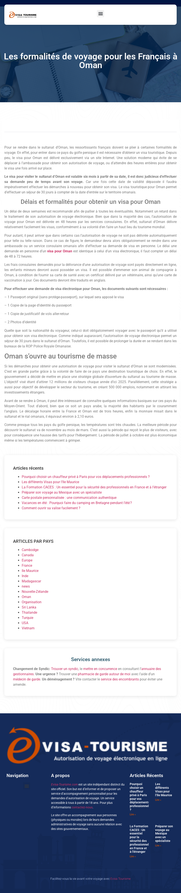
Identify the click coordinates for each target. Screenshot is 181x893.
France (27, 565)
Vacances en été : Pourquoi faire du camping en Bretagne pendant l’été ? (77, 503)
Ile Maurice (30, 571)
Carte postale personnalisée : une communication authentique (69, 498)
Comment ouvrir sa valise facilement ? (51, 508)
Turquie (27, 618)
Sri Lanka (29, 607)
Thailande (29, 612)
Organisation (32, 602)
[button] (100, 13)
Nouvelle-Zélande (35, 592)
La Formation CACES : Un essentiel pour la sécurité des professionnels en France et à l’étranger (94, 487)
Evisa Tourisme (120, 878)
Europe (27, 560)
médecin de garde (26, 679)
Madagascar (31, 581)
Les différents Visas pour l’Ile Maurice (50, 482)
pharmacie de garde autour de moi (104, 674)
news (26, 586)
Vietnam (28, 628)
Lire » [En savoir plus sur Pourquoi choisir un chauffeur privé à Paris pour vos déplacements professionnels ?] (133, 814)
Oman (26, 597)
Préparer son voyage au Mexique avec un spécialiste (62, 492)
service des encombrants (120, 679)
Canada (28, 555)
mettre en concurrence (100, 669)
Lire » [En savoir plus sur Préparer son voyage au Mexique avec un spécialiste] (158, 845)
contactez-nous (82, 807)
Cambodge (30, 550)
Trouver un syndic (64, 669)
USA (25, 623)
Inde (25, 576)
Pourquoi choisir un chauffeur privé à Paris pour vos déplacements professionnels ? (86, 477)
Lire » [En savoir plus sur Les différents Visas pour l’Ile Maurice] (158, 799)
